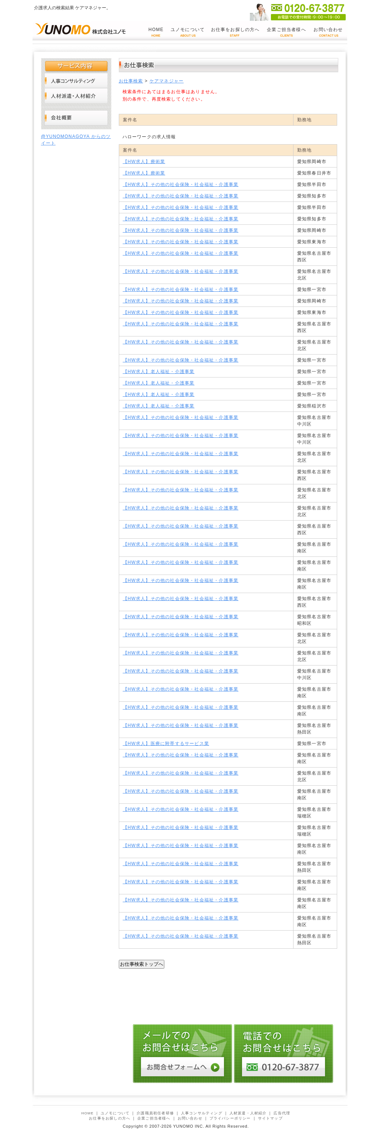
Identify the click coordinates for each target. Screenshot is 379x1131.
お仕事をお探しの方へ (235, 29)
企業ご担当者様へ (286, 29)
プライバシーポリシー (230, 1118)
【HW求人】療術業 (144, 161)
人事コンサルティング (76, 80)
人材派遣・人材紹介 (76, 95)
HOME (156, 29)
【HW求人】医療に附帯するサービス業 (166, 743)
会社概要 (76, 118)
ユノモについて (188, 29)
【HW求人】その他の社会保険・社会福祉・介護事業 (181, 184)
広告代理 (282, 1113)
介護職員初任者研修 (155, 1113)
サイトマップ (270, 1118)
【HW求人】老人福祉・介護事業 (159, 371)
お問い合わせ (328, 29)
